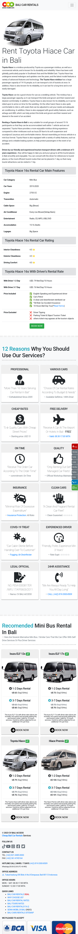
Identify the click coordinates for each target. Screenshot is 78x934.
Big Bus (74, 472)
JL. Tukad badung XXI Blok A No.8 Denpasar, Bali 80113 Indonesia (29, 875)
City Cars (74, 452)
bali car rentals (18, 894)
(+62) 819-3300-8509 (38, 863)
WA (74, 487)
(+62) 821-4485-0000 (15, 855)
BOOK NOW (37, 326)
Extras (74, 477)
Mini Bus (74, 467)
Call (74, 482)
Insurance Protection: (16, 515)
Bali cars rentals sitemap (20, 912)
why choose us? (15, 897)
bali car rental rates (18, 900)
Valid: (59, 436)
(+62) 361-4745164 (14, 858)
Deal (74, 446)
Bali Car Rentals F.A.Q (18, 906)
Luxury (74, 462)
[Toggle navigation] (72, 5)
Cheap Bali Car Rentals (12, 835)
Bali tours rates (15, 903)
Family (74, 457)
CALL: (60, 594)
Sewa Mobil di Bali (16, 909)
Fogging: (21, 554)
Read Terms (59, 306)
